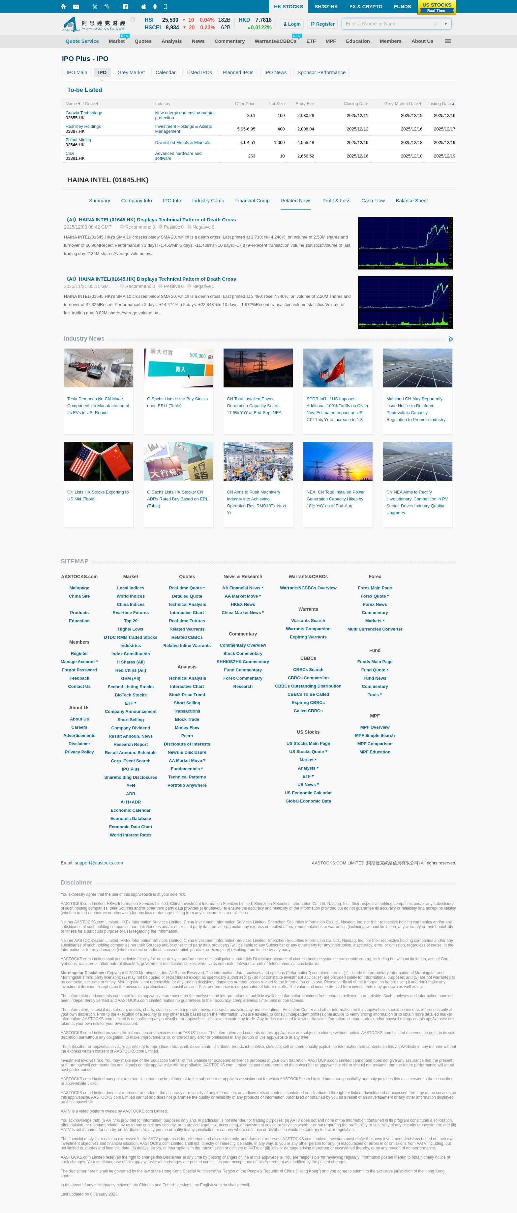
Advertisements (79, 735)
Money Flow (187, 727)
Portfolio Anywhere (187, 785)
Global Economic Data (308, 801)
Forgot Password (79, 669)
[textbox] (396, 23)
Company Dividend (130, 727)
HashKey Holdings (83, 126)
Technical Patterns (187, 777)
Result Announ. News (131, 736)
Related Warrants (186, 629)
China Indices (131, 604)
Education (79, 620)
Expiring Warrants (308, 637)
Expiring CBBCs (308, 702)
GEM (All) (130, 678)
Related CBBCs (187, 637)
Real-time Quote (187, 587)
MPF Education (374, 751)
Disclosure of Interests (187, 744)
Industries (130, 645)
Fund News (375, 678)
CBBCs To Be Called (308, 694)
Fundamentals (187, 768)
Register (79, 653)
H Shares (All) (131, 662)
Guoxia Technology (84, 112)
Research (243, 686)
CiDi (70, 153)
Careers (79, 727)
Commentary (375, 612)
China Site (79, 596)
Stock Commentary (243, 653)
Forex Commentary (243, 678)
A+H (130, 785)
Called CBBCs (308, 710)
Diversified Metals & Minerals (183, 142)
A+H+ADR (130, 802)
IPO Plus (130, 769)
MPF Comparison (375, 743)
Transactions (187, 711)
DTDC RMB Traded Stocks (131, 637)
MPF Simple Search (375, 735)
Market (308, 759)
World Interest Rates (130, 834)
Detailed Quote (187, 596)
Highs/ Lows (130, 629)
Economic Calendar (131, 810)
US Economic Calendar (308, 792)
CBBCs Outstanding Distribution (308, 686)
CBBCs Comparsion (308, 677)
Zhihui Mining (78, 139)
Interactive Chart (187, 612)
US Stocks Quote (308, 751)
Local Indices (130, 587)
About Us (79, 719)
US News (308, 784)
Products (79, 612)
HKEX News (243, 604)
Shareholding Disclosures (130, 777)
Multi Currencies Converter (375, 629)
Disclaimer (79, 743)
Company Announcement (131, 711)
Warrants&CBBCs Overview (308, 587)
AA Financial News (243, 587)
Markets (375, 620)
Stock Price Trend (187, 694)
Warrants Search (308, 620)
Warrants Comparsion (308, 628)
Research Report (130, 744)
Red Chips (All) (130, 670)
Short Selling (130, 719)
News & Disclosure (187, 752)
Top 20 (130, 620)
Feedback (79, 678)
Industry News (84, 338)
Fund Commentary (243, 669)
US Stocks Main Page (308, 743)
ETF (131, 703)
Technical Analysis (187, 604)
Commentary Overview (243, 645)
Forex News (375, 604)
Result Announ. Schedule (131, 752)
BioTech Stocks (131, 694)
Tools (375, 694)
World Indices (131, 596)
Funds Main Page (375, 661)
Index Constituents (130, 653)
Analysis (308, 768)
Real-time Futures (131, 612)
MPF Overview (375, 727)
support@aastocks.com (99, 862)
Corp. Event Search (130, 760)
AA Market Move (187, 760)
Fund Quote (375, 669)
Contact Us (79, 686)
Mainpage (79, 587)
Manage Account (79, 661)
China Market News (243, 612)
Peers (187, 735)
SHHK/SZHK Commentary (243, 661)
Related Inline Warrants (187, 645)
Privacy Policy (79, 751)
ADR (130, 793)
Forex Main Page (375, 587)
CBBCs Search (308, 669)
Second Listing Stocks (131, 686)
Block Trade (187, 719)
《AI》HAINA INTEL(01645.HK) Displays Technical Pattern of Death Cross (150, 219)
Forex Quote (375, 596)
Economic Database (130, 818)
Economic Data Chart (130, 826)
